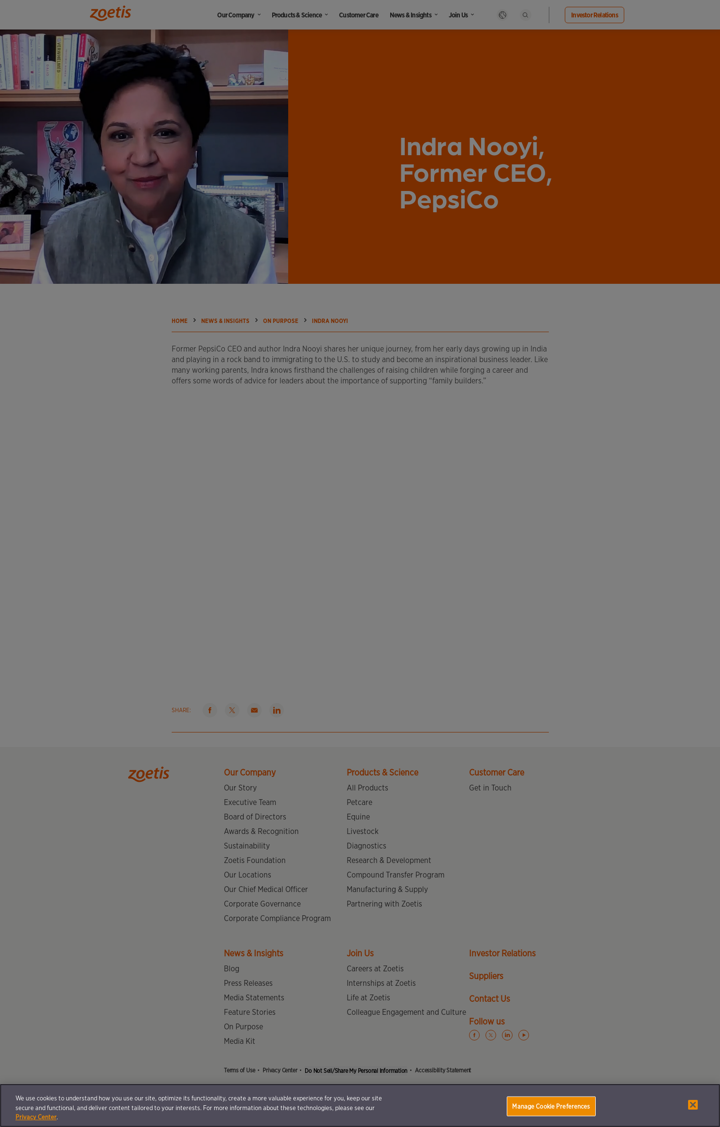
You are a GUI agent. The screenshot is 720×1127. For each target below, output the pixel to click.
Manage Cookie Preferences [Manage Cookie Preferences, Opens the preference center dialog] (551, 1106)
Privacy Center (36, 1117)
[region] (360, 1105)
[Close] (693, 1105)
